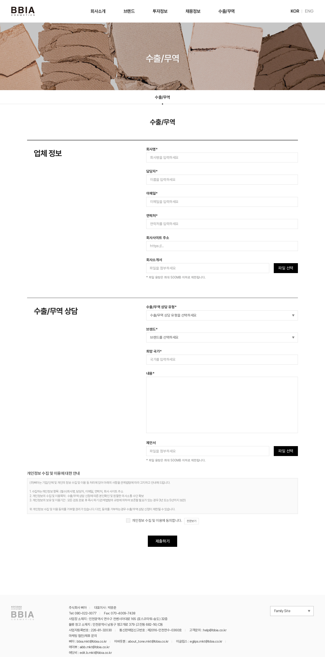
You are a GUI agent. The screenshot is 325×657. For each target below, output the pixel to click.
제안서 (151, 443)
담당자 (152, 171)
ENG (309, 11)
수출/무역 (226, 11)
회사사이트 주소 (157, 238)
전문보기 (191, 521)
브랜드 (129, 11)
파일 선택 (285, 268)
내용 (150, 373)
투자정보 (160, 11)
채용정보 (193, 11)
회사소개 (98, 11)
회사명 (152, 149)
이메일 (152, 193)
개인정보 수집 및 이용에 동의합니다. (157, 520)
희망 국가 (154, 351)
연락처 (152, 216)
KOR (295, 11)
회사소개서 (154, 260)
